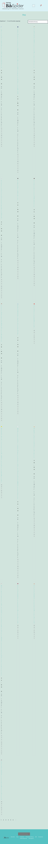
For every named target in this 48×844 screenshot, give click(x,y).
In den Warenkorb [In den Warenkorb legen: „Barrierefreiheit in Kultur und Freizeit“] (17, 404)
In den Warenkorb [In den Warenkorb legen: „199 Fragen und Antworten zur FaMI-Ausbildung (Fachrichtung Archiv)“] (17, 163)
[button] (33, 5)
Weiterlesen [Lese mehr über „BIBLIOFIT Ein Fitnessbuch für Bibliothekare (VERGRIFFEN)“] (1, 491)
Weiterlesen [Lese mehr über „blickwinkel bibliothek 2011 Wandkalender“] (17, 632)
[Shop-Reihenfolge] (38, 21)
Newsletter (13, 836)
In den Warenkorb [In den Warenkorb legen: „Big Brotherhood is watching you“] (34, 527)
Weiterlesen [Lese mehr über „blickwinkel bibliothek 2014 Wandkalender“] (34, 632)
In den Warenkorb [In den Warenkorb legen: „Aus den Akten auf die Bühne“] (34, 276)
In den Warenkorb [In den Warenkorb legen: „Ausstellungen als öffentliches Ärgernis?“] (1, 411)
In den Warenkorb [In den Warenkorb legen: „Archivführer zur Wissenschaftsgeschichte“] (34, 137)
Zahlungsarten (31, 838)
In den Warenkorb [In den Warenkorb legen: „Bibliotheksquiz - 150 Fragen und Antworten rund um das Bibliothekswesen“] (17, 568)
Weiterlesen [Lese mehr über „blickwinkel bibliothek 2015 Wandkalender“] (1, 808)
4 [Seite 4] (8, 819)
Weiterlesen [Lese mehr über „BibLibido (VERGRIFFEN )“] (34, 337)
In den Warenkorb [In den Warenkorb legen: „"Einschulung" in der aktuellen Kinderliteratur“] (1, 137)
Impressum (22, 836)
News (17, 836)
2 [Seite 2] (3, 819)
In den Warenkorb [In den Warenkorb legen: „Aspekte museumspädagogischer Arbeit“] (1, 288)
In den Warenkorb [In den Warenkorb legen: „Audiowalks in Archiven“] (17, 269)
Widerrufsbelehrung (23, 838)
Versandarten (40, 836)
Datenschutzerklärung (30, 836)
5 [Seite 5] (10, 819)
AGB (36, 836)
